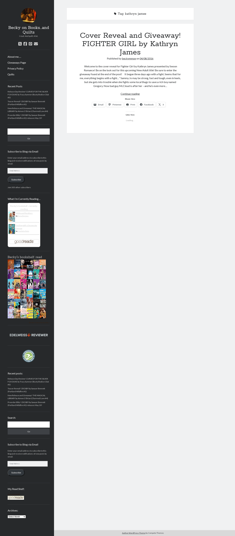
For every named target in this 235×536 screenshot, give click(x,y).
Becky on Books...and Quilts (28, 30)
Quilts (11, 74)
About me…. (14, 56)
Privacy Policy (16, 68)
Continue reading (130, 93)
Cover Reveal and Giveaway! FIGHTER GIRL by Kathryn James (130, 44)
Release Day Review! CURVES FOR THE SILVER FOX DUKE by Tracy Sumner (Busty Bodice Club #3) (28, 94)
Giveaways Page (17, 62)
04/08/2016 (146, 58)
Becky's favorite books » (39, 322)
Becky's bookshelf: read (25, 257)
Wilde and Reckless (24, 213)
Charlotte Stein (23, 231)
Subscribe (16, 179)
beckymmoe (129, 58)
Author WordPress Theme (133, 533)
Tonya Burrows (23, 216)
